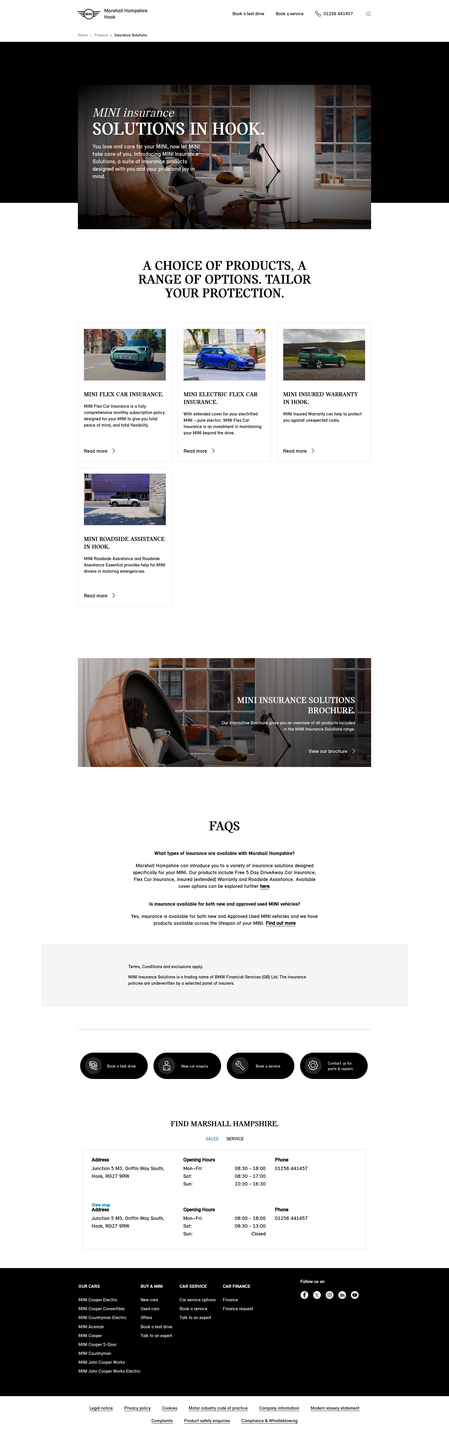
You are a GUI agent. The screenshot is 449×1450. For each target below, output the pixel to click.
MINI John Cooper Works (101, 1362)
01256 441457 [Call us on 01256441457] (338, 13)
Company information (279, 1408)
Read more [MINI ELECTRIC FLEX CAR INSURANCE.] (195, 451)
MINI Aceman (91, 1326)
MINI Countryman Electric (102, 1317)
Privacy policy (137, 1408)
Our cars (89, 1286)
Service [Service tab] (235, 1138)
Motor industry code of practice (218, 1408)
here (264, 886)
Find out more (281, 923)
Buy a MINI (152, 1286)
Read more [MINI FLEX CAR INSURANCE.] (95, 451)
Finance (101, 35)
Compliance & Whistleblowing (269, 1420)
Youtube (354, 1295)
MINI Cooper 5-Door (97, 1344)
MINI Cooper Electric (98, 1299)
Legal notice (101, 1408)
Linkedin (342, 1295)
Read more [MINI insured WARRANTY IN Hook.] (295, 451)
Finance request (238, 1308)
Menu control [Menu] (368, 14)
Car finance (236, 1286)
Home (83, 35)
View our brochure (328, 751)
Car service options (198, 1299)
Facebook (304, 1295)
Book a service (193, 1308)
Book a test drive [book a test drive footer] (156, 1326)
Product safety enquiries (207, 1420)
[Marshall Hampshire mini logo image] (112, 14)
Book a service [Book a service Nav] (290, 13)
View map (101, 1205)
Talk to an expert (156, 1335)
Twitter (317, 1295)
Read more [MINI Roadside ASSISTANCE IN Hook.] (95, 595)
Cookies (169, 1408)
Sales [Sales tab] (212, 1138)
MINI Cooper (90, 1335)
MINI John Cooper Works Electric (109, 1371)
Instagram (329, 1295)
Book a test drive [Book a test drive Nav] (248, 13)
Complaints (162, 1420)
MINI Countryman (94, 1353)
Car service (193, 1286)
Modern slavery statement (335, 1408)
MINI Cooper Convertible (101, 1308)
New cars (149, 1299)
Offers (146, 1317)
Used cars (150, 1308)
